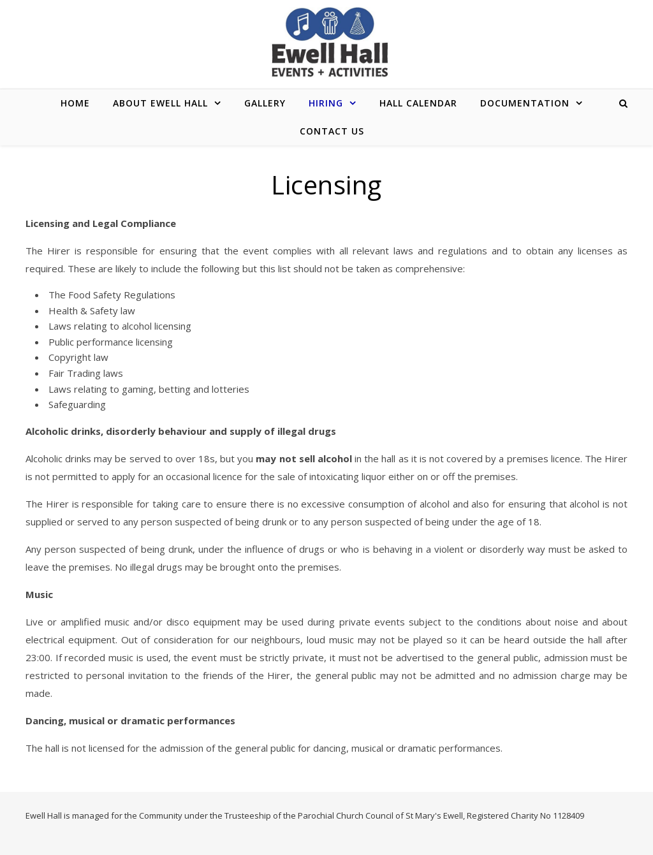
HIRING (326, 103)
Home (75, 103)
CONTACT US (332, 131)
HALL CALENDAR (418, 103)
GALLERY (265, 103)
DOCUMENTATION (524, 103)
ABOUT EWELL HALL (160, 103)
